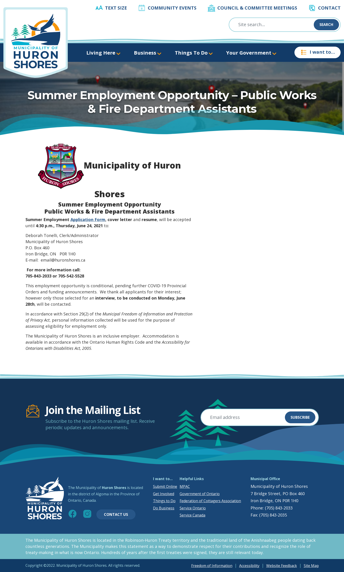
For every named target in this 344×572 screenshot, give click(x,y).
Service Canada (192, 515)
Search (326, 24)
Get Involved (163, 493)
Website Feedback (281, 565)
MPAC (185, 486)
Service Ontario (193, 508)
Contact (329, 8)
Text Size (116, 8)
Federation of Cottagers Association (210, 500)
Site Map (311, 565)
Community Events (172, 8)
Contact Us (116, 514)
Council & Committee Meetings (257, 8)
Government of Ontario (200, 493)
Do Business (163, 508)
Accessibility (249, 565)
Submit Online (165, 486)
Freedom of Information (211, 565)
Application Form (87, 219)
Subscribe (300, 417)
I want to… (317, 52)
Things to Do (164, 500)
